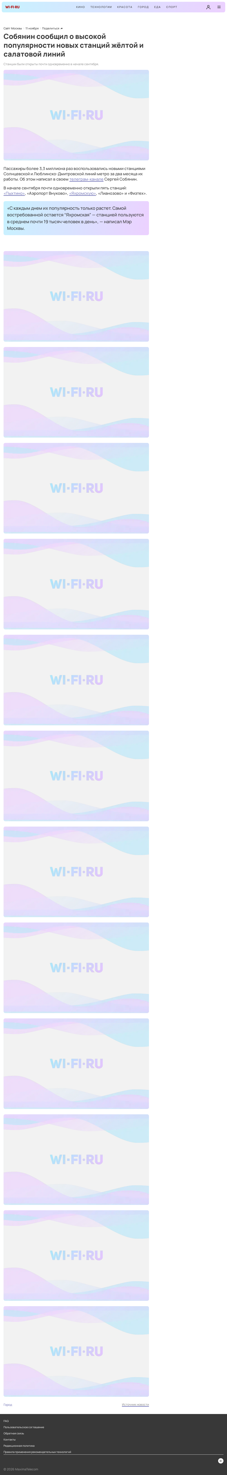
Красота (125, 7)
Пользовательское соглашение (24, 1427)
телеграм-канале (86, 179)
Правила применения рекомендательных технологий (37, 1452)
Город (143, 7)
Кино (80, 7)
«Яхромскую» (82, 193)
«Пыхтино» (14, 193)
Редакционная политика (19, 1446)
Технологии (101, 7)
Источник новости (135, 1404)
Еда (157, 7)
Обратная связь (14, 1433)
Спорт (171, 7)
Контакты (10, 1439)
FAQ (6, 1421)
